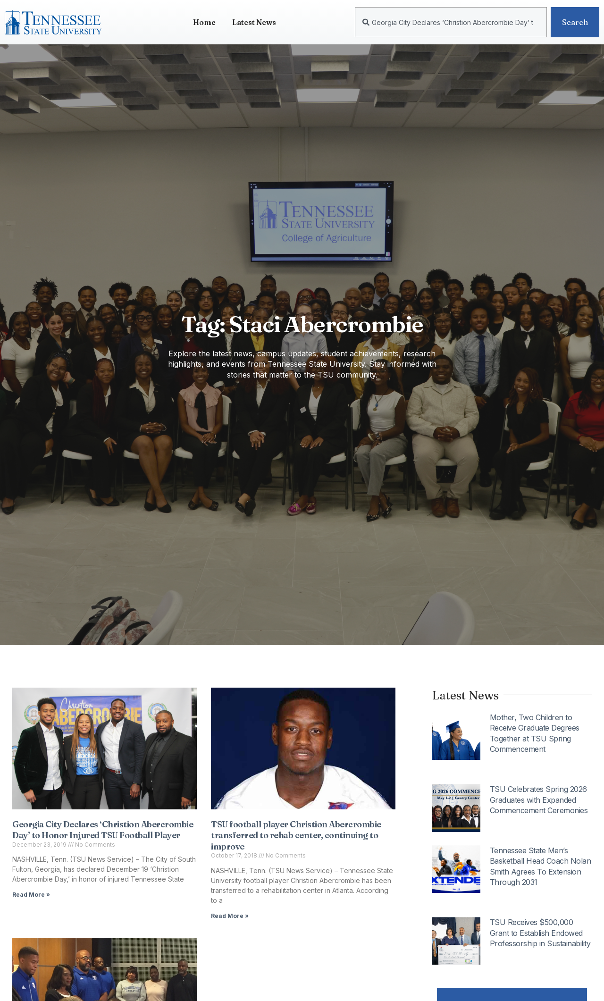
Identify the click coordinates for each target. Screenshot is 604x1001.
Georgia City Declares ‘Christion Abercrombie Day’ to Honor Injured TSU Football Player (102, 830)
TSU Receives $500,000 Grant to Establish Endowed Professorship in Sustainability (540, 932)
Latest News (254, 22)
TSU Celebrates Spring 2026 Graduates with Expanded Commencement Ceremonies (539, 799)
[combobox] (451, 22)
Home (204, 22)
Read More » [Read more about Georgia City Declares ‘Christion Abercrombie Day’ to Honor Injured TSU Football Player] (31, 894)
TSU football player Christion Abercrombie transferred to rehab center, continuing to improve (296, 835)
